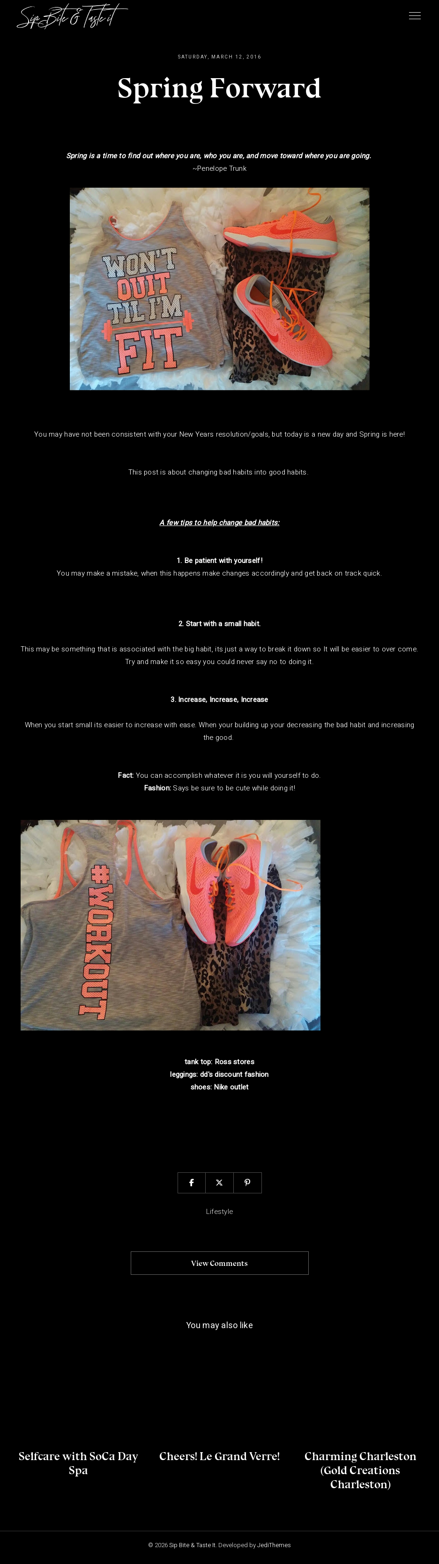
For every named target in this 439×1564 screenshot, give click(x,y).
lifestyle (219, 1211)
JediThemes (274, 1545)
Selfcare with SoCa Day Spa (78, 1463)
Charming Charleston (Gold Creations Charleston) (361, 1470)
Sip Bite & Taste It (192, 1545)
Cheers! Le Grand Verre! (219, 1456)
